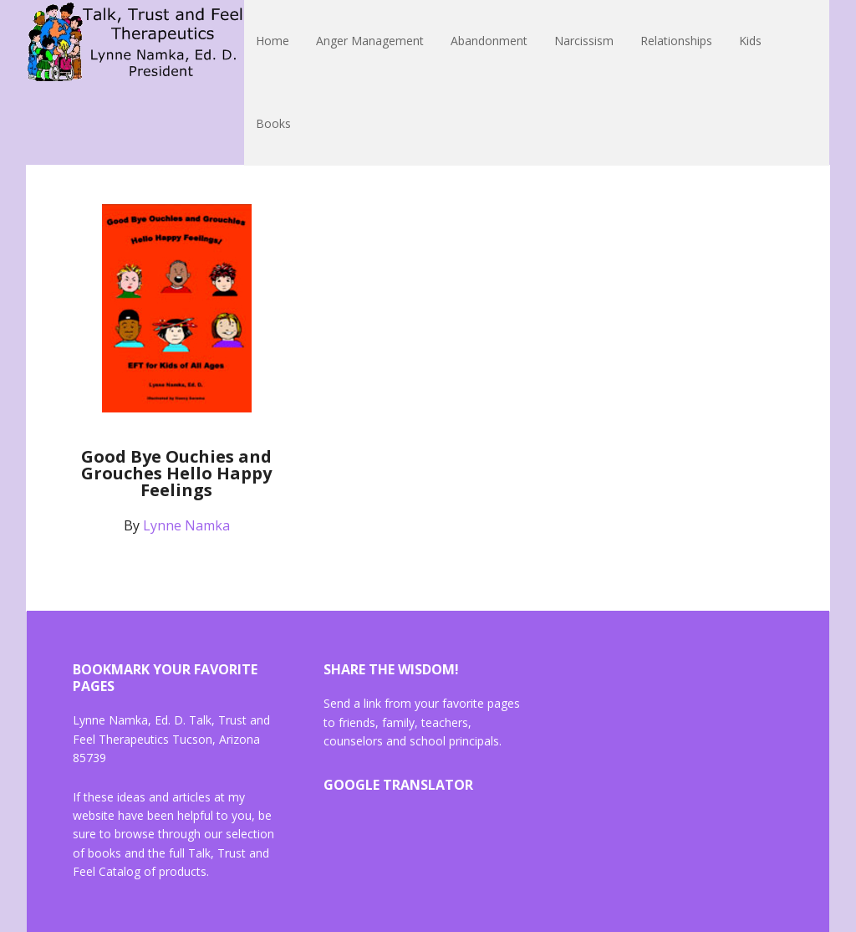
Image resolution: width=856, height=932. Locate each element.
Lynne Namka (135, 42)
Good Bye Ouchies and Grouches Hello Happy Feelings (176, 473)
